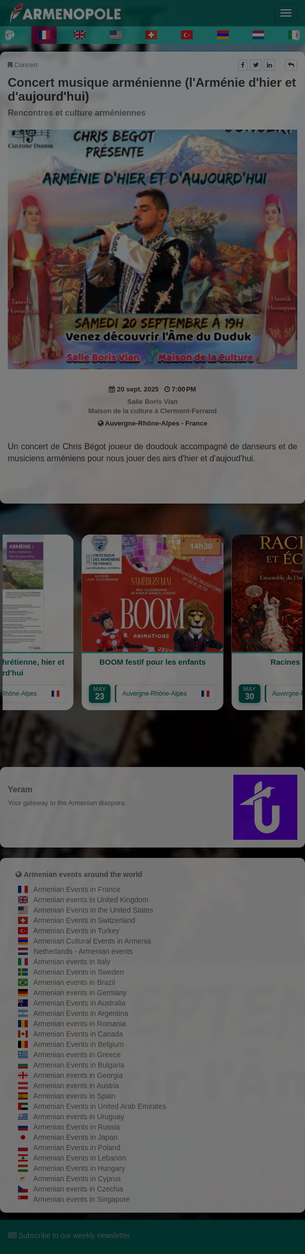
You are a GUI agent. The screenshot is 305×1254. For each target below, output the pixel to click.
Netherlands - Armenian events (82, 951)
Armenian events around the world (83, 874)
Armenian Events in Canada (78, 1034)
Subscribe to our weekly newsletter (69, 1235)
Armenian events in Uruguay (79, 1116)
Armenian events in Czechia (78, 1189)
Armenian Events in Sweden (78, 972)
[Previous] (8, 35)
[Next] (297, 35)
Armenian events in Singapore (81, 1199)
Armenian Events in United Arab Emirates (99, 1106)
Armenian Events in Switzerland (84, 920)
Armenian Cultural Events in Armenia (92, 941)
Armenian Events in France (77, 889)
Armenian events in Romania (79, 1024)
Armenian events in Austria (76, 1085)
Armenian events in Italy (71, 962)
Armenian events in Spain (74, 1096)
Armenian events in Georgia (78, 1075)
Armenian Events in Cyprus (77, 1178)
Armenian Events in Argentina (80, 1013)
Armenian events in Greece (77, 1055)
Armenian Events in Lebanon (79, 1158)
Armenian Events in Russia (76, 1127)
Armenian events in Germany (80, 993)
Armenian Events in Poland (77, 1147)
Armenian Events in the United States (93, 910)
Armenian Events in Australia (79, 1003)
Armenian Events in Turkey (76, 931)
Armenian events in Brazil (74, 982)
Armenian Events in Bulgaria (79, 1065)
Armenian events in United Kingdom (90, 900)
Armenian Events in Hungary (79, 1168)
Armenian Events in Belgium (78, 1044)
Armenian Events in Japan (75, 1137)
